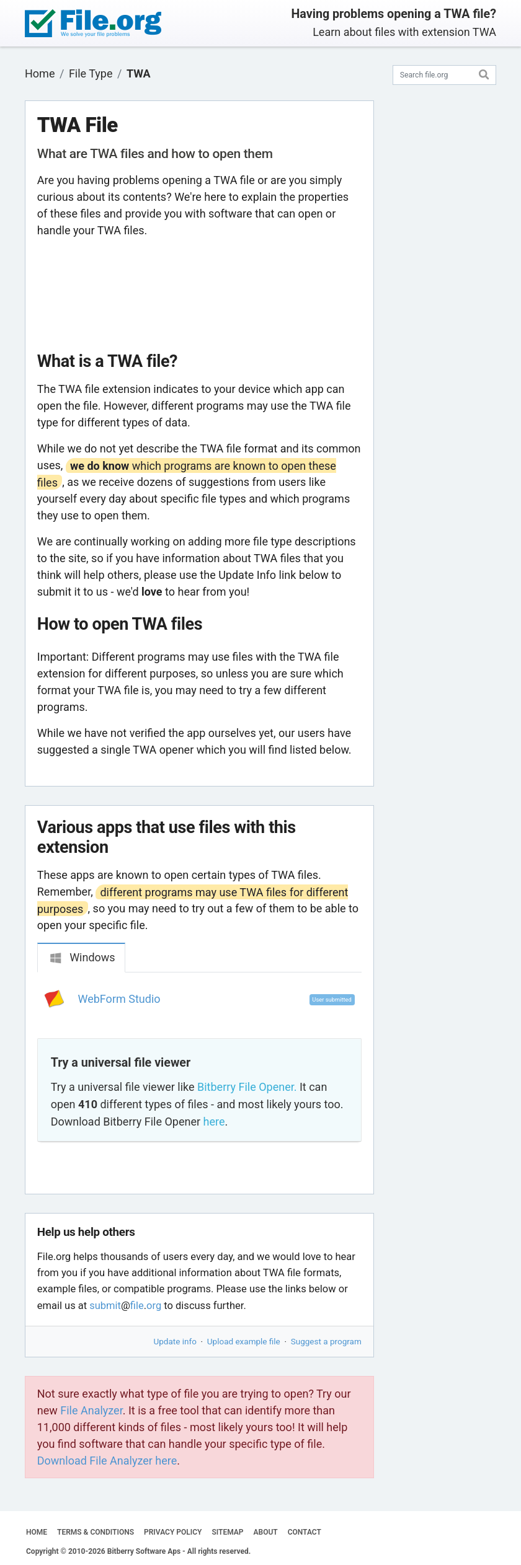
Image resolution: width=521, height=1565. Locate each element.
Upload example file (243, 1341)
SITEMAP (227, 1532)
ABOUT (266, 1532)
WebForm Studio (119, 998)
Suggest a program (326, 1341)
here (214, 1121)
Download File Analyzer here (107, 1460)
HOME (36, 1532)
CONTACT (304, 1532)
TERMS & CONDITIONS (95, 1532)
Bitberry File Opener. (246, 1086)
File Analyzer (91, 1410)
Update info (175, 1341)
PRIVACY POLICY (173, 1532)
